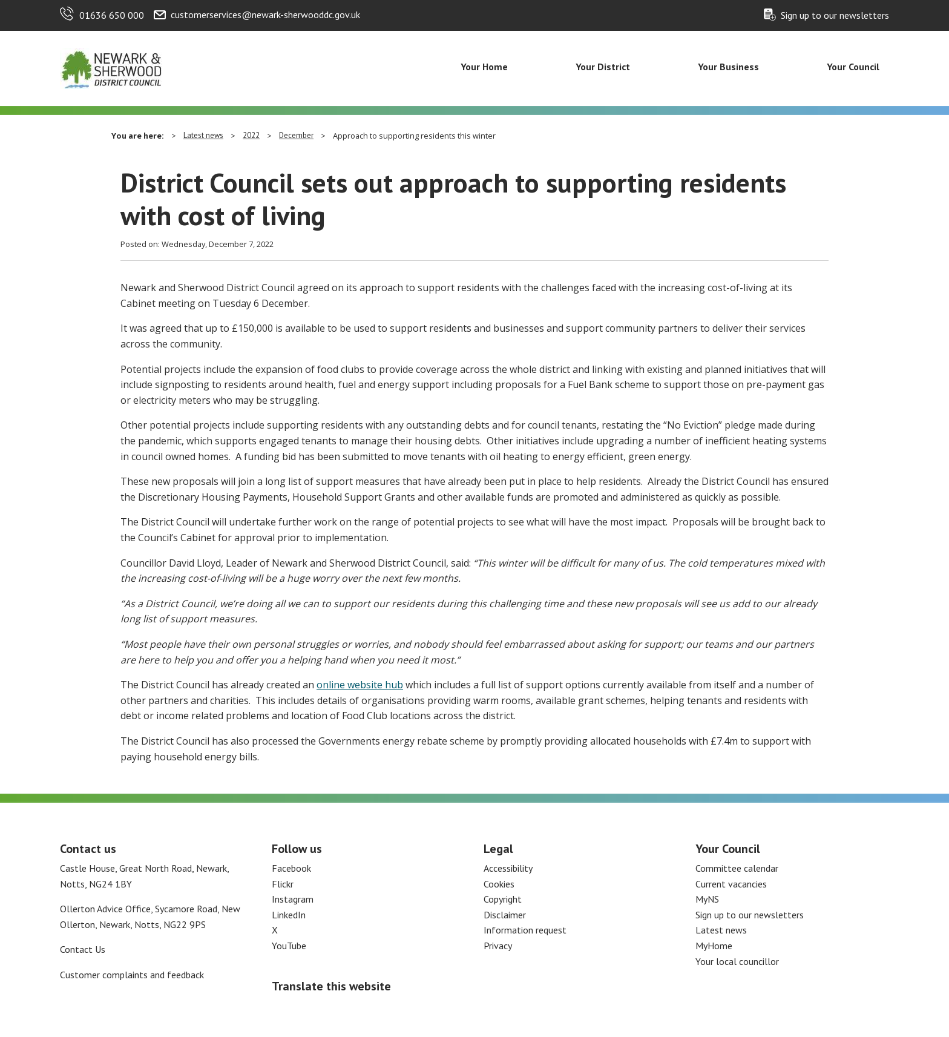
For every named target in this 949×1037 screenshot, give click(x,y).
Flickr (283, 884)
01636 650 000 (111, 15)
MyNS (707, 899)
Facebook (291, 868)
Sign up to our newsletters (835, 15)
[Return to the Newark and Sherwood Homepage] (111, 67)
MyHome (713, 946)
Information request (525, 930)
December (296, 135)
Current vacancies (731, 884)
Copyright (503, 899)
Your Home (484, 67)
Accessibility (508, 868)
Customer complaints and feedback (132, 975)
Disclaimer (505, 915)
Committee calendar (736, 868)
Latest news (203, 135)
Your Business (728, 67)
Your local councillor (737, 961)
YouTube (289, 946)
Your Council (853, 67)
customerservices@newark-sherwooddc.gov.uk (265, 14)
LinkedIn (289, 915)
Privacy (498, 946)
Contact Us (82, 949)
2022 (251, 135)
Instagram (293, 899)
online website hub (360, 684)
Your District (603, 67)
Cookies (499, 884)
